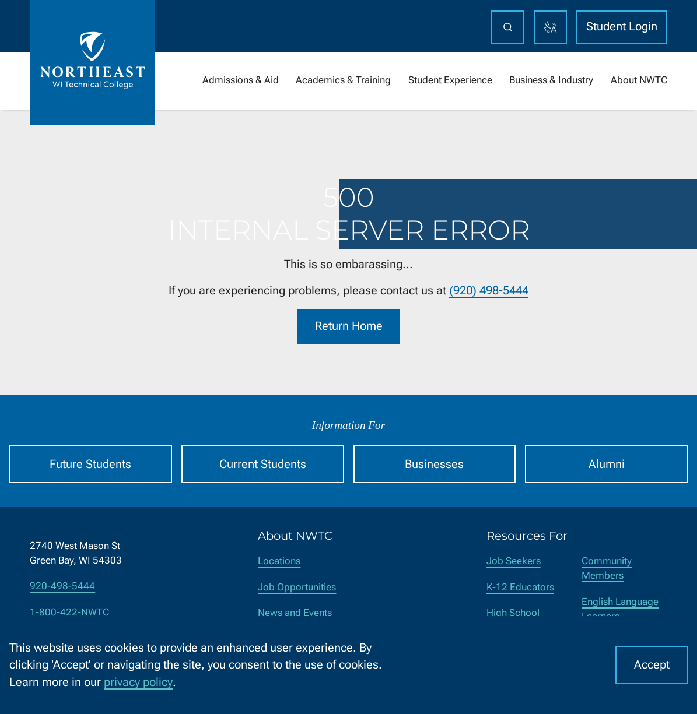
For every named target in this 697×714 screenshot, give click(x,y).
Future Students (90, 464)
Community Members (607, 568)
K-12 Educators (520, 587)
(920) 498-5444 (488, 290)
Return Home (349, 326)
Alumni (607, 464)
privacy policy (138, 682)
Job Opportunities (297, 587)
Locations (279, 561)
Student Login (621, 26)
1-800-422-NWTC (69, 612)
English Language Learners (620, 609)
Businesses (434, 464)
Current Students (262, 464)
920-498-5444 (62, 586)
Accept (652, 664)
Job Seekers (513, 561)
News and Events (295, 612)
